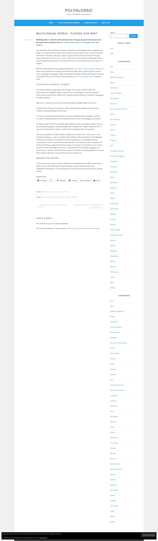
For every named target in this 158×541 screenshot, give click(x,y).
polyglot (68, 197)
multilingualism (60, 197)
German (113, 125)
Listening (113, 167)
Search (112, 33)
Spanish (113, 246)
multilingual (51, 197)
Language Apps (90, 23)
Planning (113, 188)
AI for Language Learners (69, 23)
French (112, 114)
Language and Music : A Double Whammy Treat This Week (51, 206)
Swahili (112, 261)
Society (112, 240)
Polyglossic (79, 10)
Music (112, 177)
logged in (49, 223)
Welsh (112, 282)
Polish (112, 193)
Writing (112, 288)
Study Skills (114, 256)
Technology (114, 272)
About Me (106, 23)
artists (74, 58)
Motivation (113, 172)
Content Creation (116, 93)
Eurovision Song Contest (50, 192)
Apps (112, 72)
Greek (112, 130)
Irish (111, 146)
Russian (113, 225)
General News (115, 119)
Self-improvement (116, 235)
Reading (113, 214)
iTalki (112, 54)
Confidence (114, 88)
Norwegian (114, 182)
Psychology (114, 209)
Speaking (113, 251)
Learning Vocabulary (117, 156)
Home (51, 23)
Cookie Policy (43, 538)
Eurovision (44, 197)
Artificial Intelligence (117, 77)
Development (114, 98)
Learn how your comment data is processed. (83, 228)
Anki (111, 48)
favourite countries (60, 58)
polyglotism (74, 197)
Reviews (113, 219)
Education (113, 104)
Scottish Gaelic (115, 230)
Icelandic (113, 140)
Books (112, 83)
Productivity (114, 203)
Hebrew (113, 135)
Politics (112, 198)
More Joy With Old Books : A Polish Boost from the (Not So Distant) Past (89, 206)
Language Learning (64, 192)
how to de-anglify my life (84, 77)
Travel (112, 277)
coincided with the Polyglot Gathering (88, 69)
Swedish (113, 267)
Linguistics (113, 161)
